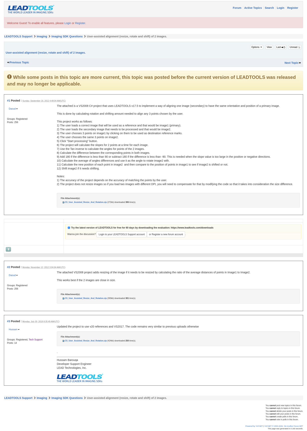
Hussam (13, 329)
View (269, 47)
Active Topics (253, 7)
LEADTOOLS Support (18, 36)
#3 (8, 321)
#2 (8, 267)
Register (292, 7)
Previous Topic (19, 62)
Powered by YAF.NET (254, 426)
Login (281, 7)
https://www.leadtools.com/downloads (192, 227)
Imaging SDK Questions (67, 36)
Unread (295, 47)
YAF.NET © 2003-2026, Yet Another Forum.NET (283, 426)
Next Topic (291, 62)
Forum (237, 7)
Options (256, 47)
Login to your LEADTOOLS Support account (122, 234)
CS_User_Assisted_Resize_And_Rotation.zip (86, 202)
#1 (8, 100)
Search (270, 7)
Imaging (42, 36)
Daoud (12, 108)
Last (280, 47)
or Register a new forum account (166, 234)
